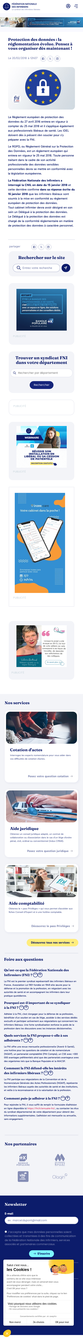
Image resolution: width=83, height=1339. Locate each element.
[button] (76, 6)
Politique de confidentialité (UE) (26, 1313)
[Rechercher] (66, 268)
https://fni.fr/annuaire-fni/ (41, 1108)
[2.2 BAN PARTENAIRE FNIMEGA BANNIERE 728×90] (41, 26)
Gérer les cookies (16, 1299)
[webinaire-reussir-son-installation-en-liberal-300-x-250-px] (41, 467)
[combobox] (36, 268)
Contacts (11, 1306)
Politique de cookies (18, 1291)
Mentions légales (16, 1284)
